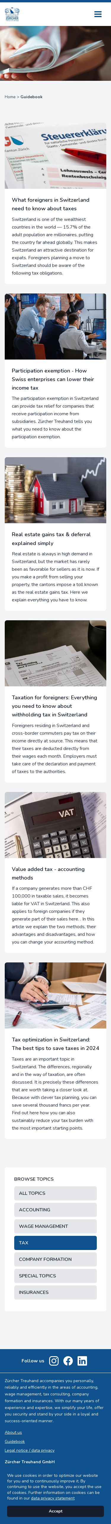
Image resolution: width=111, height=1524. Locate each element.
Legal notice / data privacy (29, 1450)
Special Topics (37, 1276)
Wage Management (43, 1226)
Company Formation (45, 1259)
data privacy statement (53, 1498)
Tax (23, 1243)
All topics (32, 1193)
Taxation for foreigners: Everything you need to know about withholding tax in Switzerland (54, 706)
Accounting (34, 1210)
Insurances (34, 1292)
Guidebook (15, 1441)
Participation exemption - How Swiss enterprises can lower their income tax (53, 379)
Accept (55, 1511)
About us (13, 1432)
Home (10, 97)
